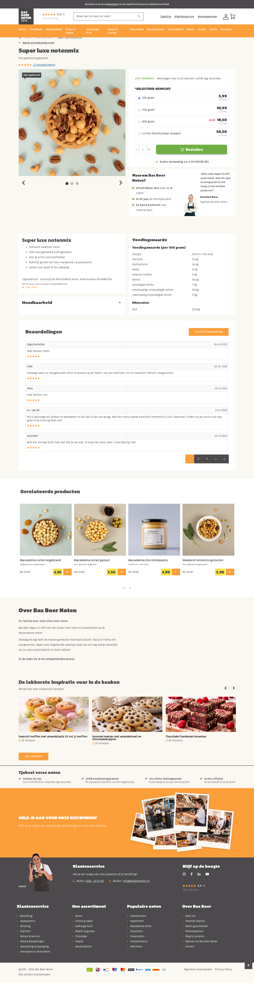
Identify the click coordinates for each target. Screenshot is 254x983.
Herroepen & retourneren (33, 951)
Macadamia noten (139, 926)
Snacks (77, 941)
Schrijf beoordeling (208, 331)
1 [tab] (67, 183)
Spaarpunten (26, 921)
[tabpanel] (72, 122)
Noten (28, 38)
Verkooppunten (207, 16)
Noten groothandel (195, 926)
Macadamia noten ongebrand (40, 560)
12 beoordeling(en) (44, 65)
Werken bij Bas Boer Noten (199, 941)
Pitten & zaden (82, 921)
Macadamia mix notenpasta (148, 560)
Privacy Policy (223, 969)
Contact (188, 946)
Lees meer (31, 287)
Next (121, 182)
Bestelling (25, 916)
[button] (124, 588)
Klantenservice (184, 16)
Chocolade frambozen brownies (186, 736)
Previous (23, 182)
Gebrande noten (44, 38)
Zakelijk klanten (193, 921)
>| (224, 459)
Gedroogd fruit (82, 926)
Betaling (24, 926)
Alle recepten (33, 756)
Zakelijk (165, 16)
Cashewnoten (136, 916)
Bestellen (191, 149)
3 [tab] (77, 183)
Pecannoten (135, 936)
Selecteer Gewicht (153, 88)
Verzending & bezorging (33, 946)
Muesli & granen (83, 931)
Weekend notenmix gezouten (202, 560)
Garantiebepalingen (30, 941)
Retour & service (28, 936)
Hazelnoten (135, 921)
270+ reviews (50, 18)
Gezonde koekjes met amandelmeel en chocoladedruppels (116, 738)
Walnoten (134, 946)
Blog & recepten (193, 936)
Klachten (24, 931)
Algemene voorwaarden (197, 969)
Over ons (189, 916)
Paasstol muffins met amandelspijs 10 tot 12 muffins (53, 736)
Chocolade (79, 936)
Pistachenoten (137, 941)
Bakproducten (82, 946)
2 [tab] (72, 183)
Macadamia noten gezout (92, 560)
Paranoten (135, 931)
